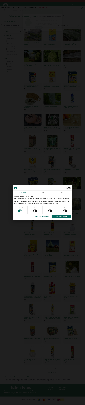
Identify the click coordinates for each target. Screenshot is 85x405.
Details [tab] (42, 192)
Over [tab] (62, 192)
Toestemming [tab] (22, 192)
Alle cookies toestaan (61, 216)
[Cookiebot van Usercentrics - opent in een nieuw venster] (65, 188)
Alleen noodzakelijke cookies (42, 216)
